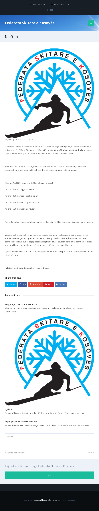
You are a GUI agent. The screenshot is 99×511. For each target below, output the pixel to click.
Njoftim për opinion (15, 452)
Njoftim (8, 409)
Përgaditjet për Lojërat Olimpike (21, 304)
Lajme (30, 139)
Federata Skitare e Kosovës (29, 22)
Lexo (49, 475)
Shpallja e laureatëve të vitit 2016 (21, 421)
